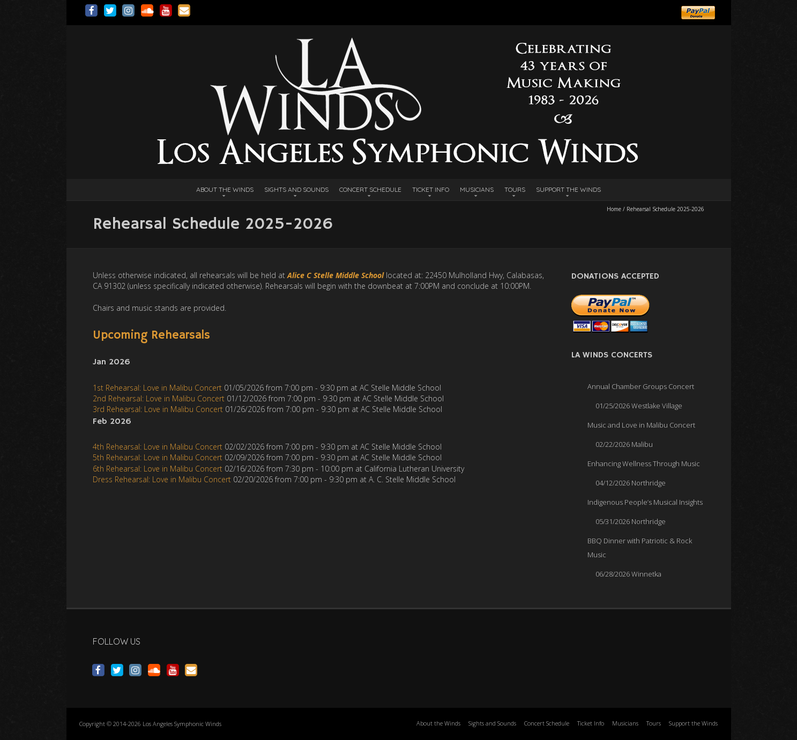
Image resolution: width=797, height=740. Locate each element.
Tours (514, 189)
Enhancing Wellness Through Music (643, 463)
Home (614, 209)
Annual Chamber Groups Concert (640, 386)
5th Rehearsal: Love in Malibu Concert (157, 457)
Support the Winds (568, 189)
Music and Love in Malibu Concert (641, 425)
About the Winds (225, 189)
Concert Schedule (370, 189)
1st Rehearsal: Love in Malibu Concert (157, 388)
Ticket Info (430, 189)
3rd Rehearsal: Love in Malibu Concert (158, 409)
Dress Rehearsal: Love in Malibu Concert (162, 479)
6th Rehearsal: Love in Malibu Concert (157, 469)
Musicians (477, 189)
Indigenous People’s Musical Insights (645, 502)
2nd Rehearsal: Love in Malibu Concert (159, 398)
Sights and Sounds (296, 189)
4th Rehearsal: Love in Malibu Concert (157, 447)
